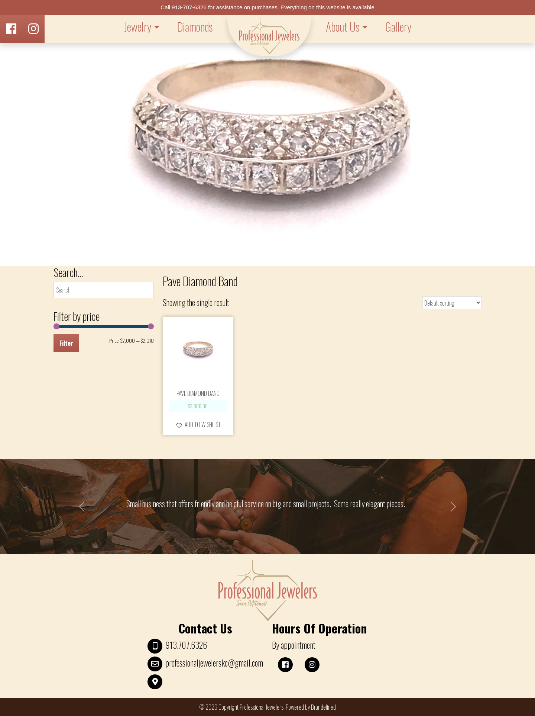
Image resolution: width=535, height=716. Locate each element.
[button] (198, 424)
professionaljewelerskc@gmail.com (214, 663)
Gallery (398, 26)
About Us (342, 26)
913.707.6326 (186, 645)
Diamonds (195, 26)
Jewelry (137, 26)
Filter (66, 343)
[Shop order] (452, 302)
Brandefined (323, 707)
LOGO (269, 35)
